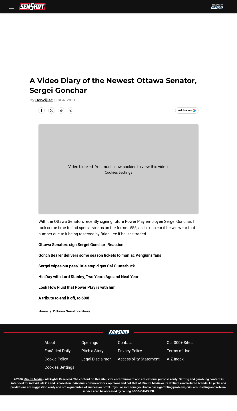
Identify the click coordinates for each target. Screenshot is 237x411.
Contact (125, 342)
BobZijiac (44, 100)
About (49, 342)
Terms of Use (178, 350)
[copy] (71, 110)
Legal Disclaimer (96, 359)
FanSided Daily (57, 350)
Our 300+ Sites (180, 342)
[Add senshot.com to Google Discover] (187, 110)
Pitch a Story (92, 350)
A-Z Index (175, 359)
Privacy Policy (130, 350)
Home (43, 311)
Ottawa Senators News (71, 311)
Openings (89, 342)
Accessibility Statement (139, 359)
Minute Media (33, 379)
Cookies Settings (118, 172)
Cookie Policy (56, 359)
